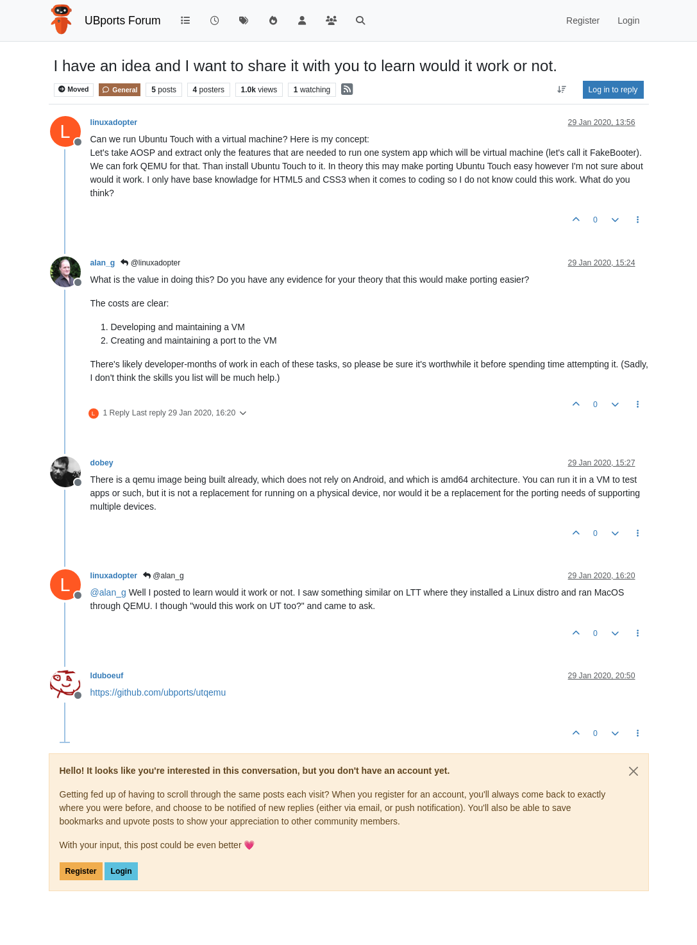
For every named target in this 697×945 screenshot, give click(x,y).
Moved (73, 89)
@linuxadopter (150, 262)
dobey (101, 462)
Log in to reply (613, 89)
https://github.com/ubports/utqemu (158, 692)
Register (81, 871)
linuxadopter (114, 122)
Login (120, 871)
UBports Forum (123, 20)
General (119, 90)
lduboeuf (107, 675)
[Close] (633, 771)
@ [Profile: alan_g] (108, 592)
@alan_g (163, 575)
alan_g (102, 262)
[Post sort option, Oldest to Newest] (561, 90)
